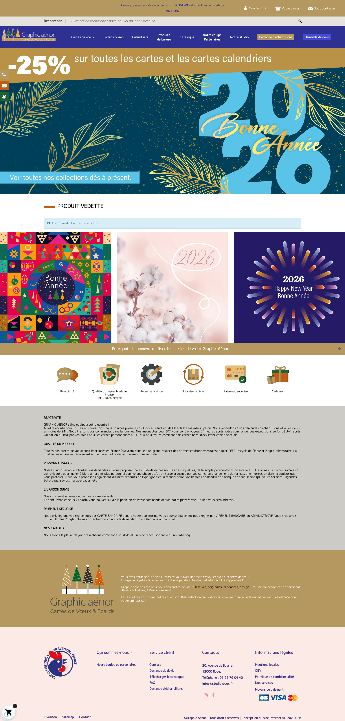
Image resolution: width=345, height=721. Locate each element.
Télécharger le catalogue (166, 677)
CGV (258, 670)
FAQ (152, 683)
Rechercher (53, 20)
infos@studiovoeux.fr (217, 683)
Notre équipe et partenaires (116, 664)
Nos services (264, 683)
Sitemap (68, 717)
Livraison (50, 717)
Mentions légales (267, 664)
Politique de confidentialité (274, 677)
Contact (155, 664)
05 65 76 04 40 (176, 5)
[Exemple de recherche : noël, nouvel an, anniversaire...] (161, 21)
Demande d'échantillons (166, 688)
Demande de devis (161, 670)
